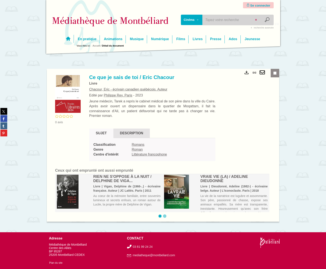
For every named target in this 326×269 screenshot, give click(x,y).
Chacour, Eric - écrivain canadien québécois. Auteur (128, 89)
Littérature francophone (149, 154)
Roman (137, 149)
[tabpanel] (152, 149)
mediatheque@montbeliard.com (154, 255)
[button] (68, 93)
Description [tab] (131, 133)
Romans (138, 144)
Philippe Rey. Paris (118, 95)
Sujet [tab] (101, 133)
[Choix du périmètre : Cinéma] (192, 20)
